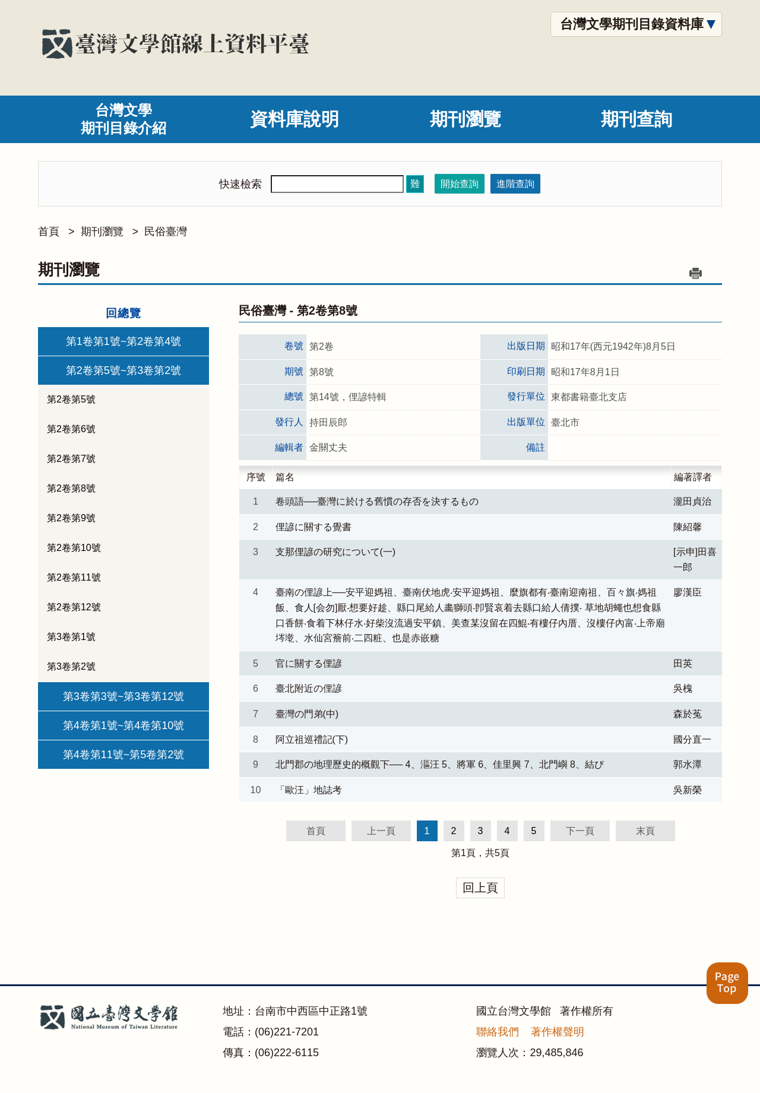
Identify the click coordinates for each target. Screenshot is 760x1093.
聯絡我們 (497, 1032)
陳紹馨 (687, 527)
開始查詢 (460, 184)
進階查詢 (515, 184)
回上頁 (480, 887)
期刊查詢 (636, 119)
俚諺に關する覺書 (314, 527)
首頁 (48, 231)
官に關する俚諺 (309, 663)
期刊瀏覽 (465, 119)
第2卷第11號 (74, 577)
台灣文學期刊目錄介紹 (123, 119)
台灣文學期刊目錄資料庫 (632, 24)
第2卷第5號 (71, 399)
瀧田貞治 (692, 501)
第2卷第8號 (71, 488)
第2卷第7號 (71, 459)
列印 (695, 273)
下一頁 (580, 831)
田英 (682, 663)
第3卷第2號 (71, 666)
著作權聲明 (557, 1032)
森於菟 (687, 714)
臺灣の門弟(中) (307, 714)
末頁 (645, 831)
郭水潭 (687, 764)
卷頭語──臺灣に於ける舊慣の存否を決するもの (377, 501)
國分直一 (692, 739)
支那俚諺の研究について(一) (336, 552)
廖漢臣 (687, 592)
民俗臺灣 (165, 231)
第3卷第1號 (71, 637)
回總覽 (123, 313)
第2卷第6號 (71, 429)
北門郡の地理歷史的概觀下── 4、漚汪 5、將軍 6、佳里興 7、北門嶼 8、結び (440, 764)
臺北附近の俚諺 (309, 688)
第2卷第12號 (74, 607)
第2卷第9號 (71, 518)
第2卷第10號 (74, 548)
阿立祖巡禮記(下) (312, 739)
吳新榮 (687, 790)
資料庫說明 (294, 119)
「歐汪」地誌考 (309, 790)
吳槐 (682, 688)
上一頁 (381, 831)
